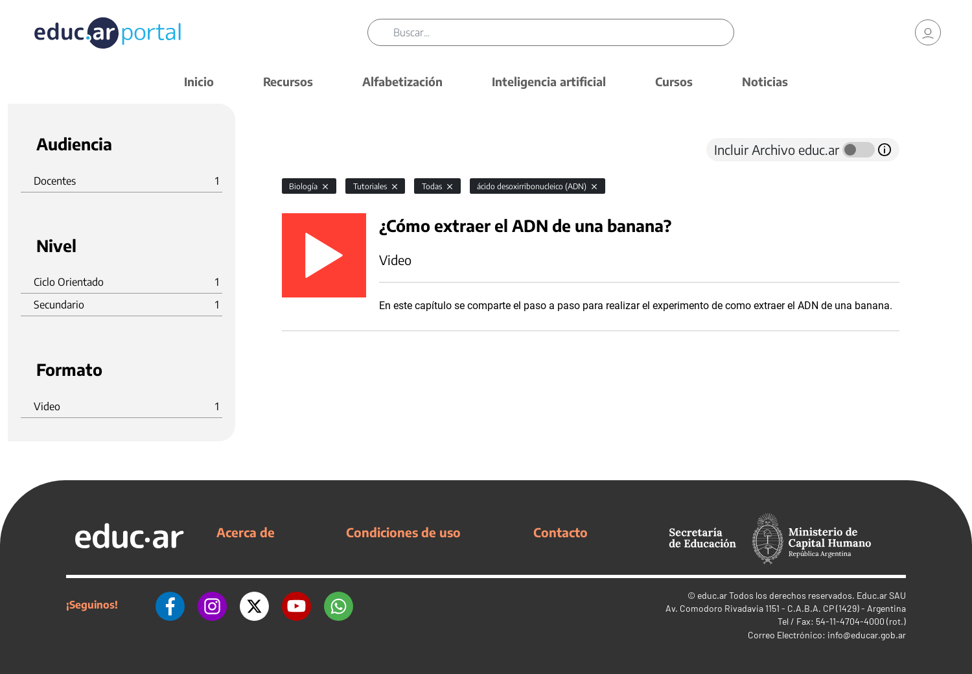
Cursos (674, 81)
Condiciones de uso (403, 532)
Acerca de (245, 532)
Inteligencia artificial (549, 81)
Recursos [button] (288, 81)
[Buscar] (563, 32)
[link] (928, 32)
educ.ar (712, 595)
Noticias (765, 81)
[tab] (308, 150)
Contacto (560, 532)
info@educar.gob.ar (866, 634)
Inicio (199, 81)
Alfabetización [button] (402, 81)
